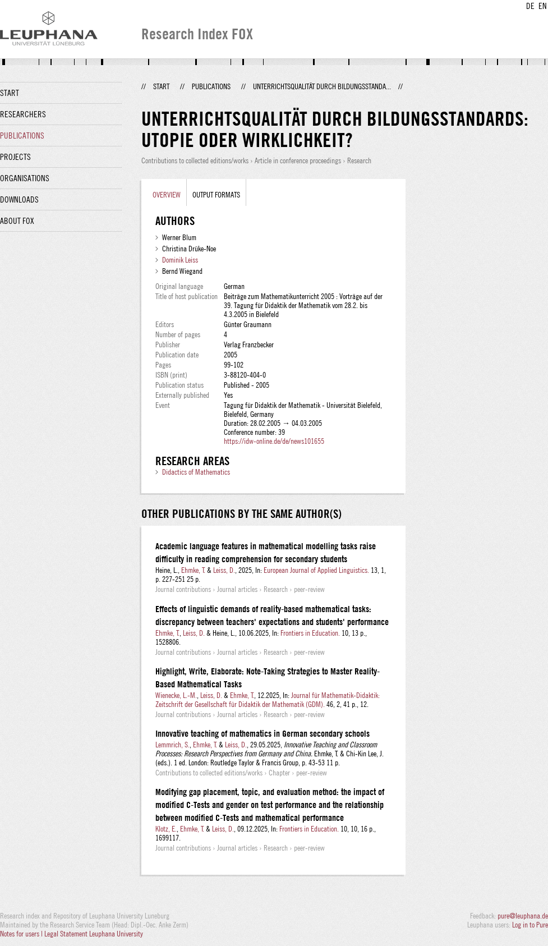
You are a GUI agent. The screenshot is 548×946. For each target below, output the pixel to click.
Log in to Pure (530, 924)
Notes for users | (22, 933)
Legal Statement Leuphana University (93, 933)
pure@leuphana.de (523, 915)
